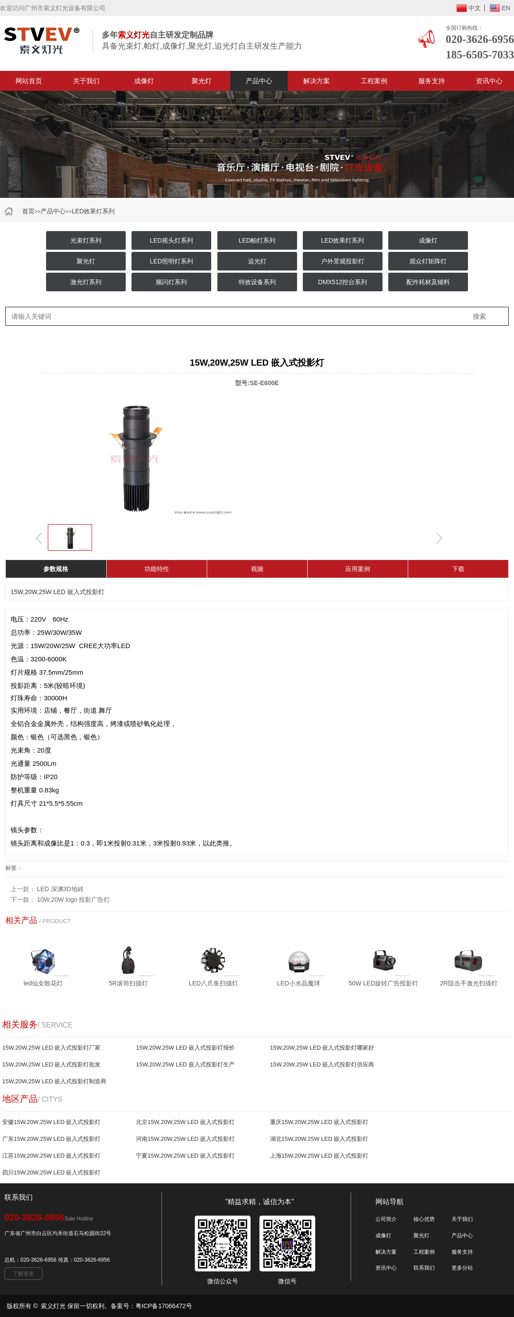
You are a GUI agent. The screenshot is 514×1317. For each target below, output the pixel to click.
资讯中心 (386, 1268)
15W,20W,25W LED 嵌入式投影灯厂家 (51, 1047)
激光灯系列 (85, 282)
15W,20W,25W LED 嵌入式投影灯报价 (185, 1047)
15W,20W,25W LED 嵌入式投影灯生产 (185, 1064)
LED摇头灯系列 (171, 240)
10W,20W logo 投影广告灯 (73, 899)
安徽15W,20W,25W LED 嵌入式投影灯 (51, 1122)
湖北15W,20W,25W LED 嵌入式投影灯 (319, 1138)
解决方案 (316, 81)
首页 (28, 211)
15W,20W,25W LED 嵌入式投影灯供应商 (322, 1064)
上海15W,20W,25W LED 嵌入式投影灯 (319, 1155)
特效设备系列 (257, 282)
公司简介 (386, 1219)
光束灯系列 (85, 240)
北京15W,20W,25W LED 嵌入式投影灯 (185, 1122)
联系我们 (424, 1268)
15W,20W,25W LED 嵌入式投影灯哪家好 (322, 1047)
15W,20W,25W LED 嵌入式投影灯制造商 (54, 1081)
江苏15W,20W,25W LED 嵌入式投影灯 (51, 1155)
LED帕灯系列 (257, 240)
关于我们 (86, 81)
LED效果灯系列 (93, 211)
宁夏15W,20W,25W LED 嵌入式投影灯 (185, 1155)
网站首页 (28, 81)
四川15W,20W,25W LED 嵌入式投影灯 (51, 1172)
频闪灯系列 (171, 282)
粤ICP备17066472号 (163, 1305)
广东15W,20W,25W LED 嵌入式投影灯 (51, 1138)
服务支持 (431, 81)
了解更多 (23, 1274)
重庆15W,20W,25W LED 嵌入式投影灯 (319, 1122)
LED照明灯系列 (171, 261)
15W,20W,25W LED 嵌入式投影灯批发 (51, 1064)
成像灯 (144, 81)
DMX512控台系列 (342, 282)
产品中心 (259, 81)
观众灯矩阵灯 (428, 261)
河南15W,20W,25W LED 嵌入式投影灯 (185, 1138)
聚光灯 (202, 81)
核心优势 (424, 1219)
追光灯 (257, 261)
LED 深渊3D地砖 (60, 888)
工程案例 (374, 81)
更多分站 (462, 1268)
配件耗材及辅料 (428, 282)
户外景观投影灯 (342, 261)
